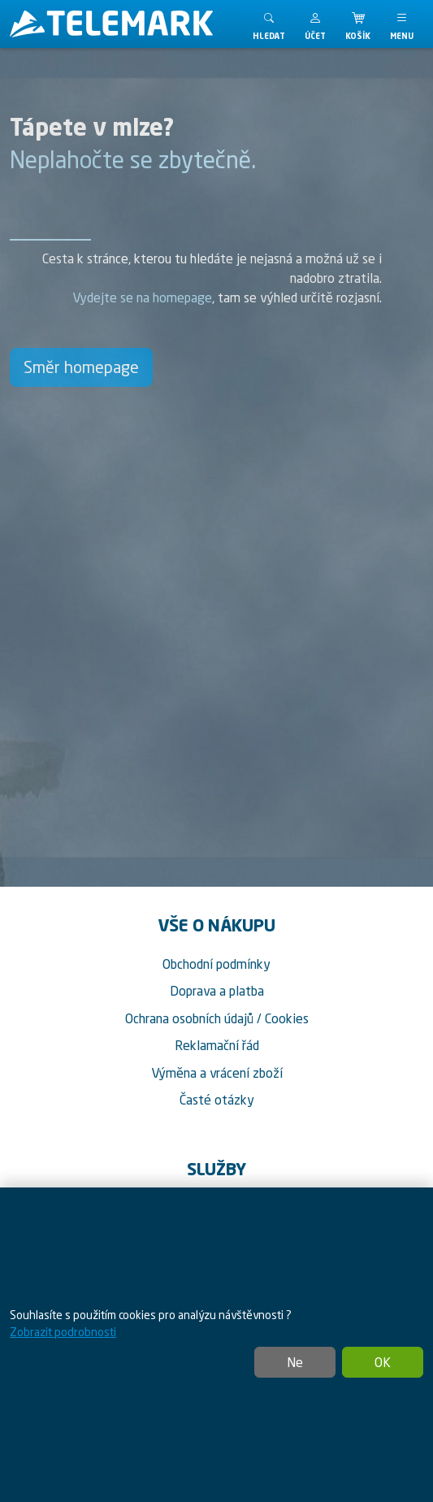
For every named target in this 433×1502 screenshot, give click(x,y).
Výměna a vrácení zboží (217, 1073)
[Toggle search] (269, 24)
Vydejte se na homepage (142, 297)
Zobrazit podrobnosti (63, 1332)
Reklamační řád (217, 1045)
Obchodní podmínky (216, 964)
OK (383, 1362)
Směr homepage (81, 367)
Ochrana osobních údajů (189, 1018)
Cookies (287, 1018)
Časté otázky (217, 1100)
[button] (315, 24)
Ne (295, 1362)
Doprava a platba (217, 991)
